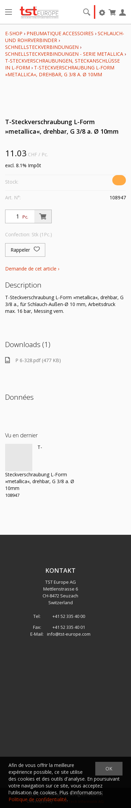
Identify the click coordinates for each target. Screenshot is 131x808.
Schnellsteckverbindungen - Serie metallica (64, 54)
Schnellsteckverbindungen (42, 47)
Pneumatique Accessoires (60, 33)
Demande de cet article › (32, 268)
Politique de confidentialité (38, 799)
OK (108, 768)
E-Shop (13, 33)
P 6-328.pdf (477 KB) (33, 360)
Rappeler (25, 249)
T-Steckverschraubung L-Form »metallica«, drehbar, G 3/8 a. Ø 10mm (59, 71)
